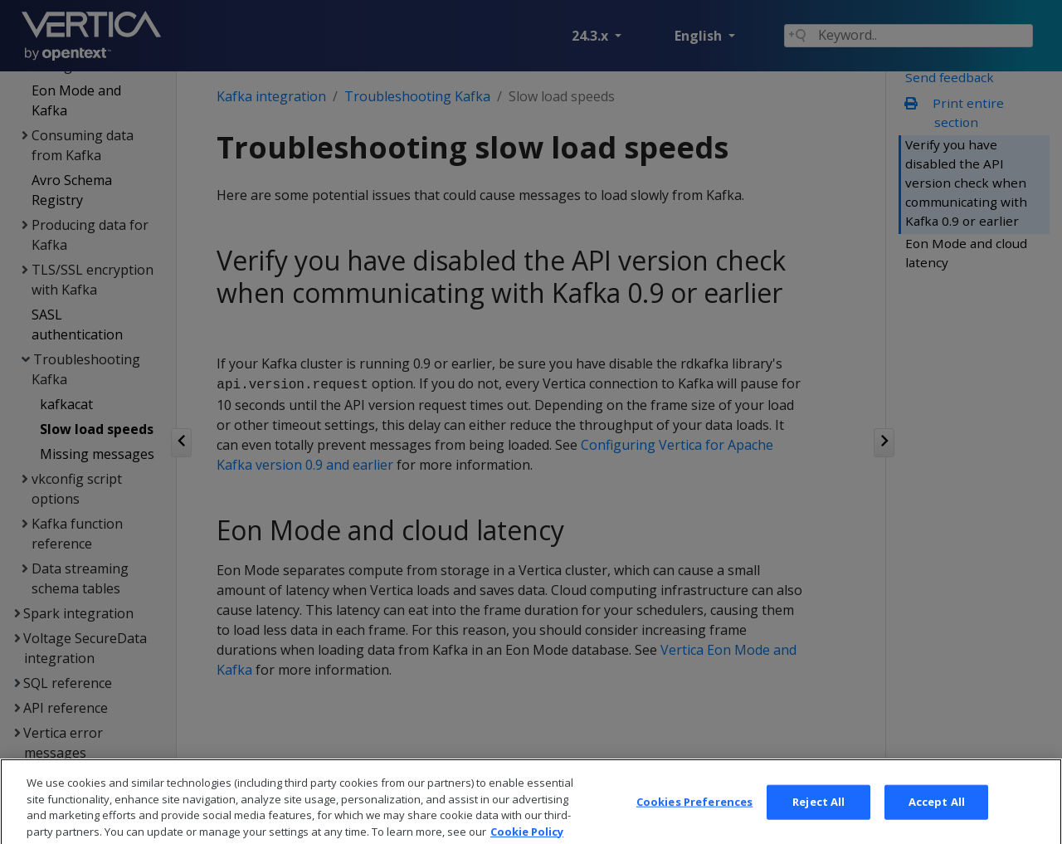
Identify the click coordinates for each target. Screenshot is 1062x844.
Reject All (818, 819)
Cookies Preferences (694, 819)
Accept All (937, 819)
